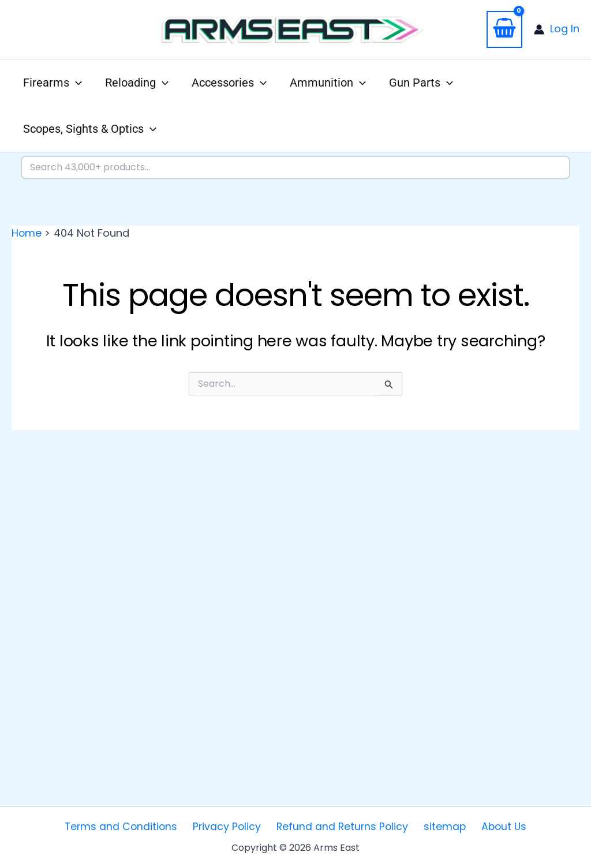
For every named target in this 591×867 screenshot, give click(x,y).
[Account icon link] (556, 29)
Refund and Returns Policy (343, 826)
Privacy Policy (230, 826)
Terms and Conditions (128, 826)
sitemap (441, 826)
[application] (75, 82)
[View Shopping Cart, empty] (504, 29)
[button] (52, 82)
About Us (496, 826)
